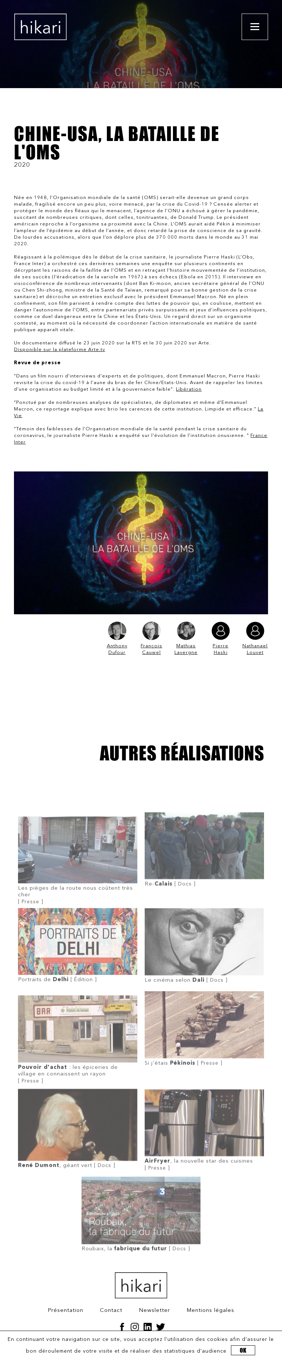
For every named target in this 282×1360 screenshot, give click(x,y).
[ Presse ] (77, 878)
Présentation (65, 1310)
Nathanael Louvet (255, 638)
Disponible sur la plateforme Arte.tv (59, 349)
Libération (189, 389)
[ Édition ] (77, 961)
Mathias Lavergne (186, 638)
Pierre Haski (221, 638)
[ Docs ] (204, 865)
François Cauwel (151, 638)
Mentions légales (210, 1310)
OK (243, 1350)
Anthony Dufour (117, 638)
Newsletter (154, 1310)
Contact (111, 1310)
